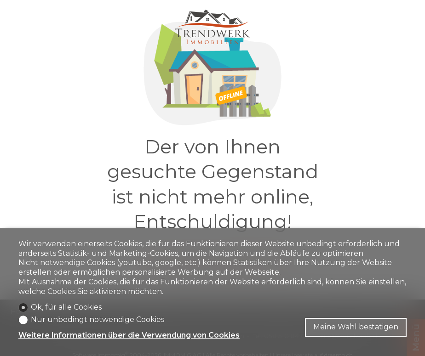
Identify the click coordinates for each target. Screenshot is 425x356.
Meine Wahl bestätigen (355, 326)
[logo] (212, 27)
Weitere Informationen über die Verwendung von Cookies (129, 335)
